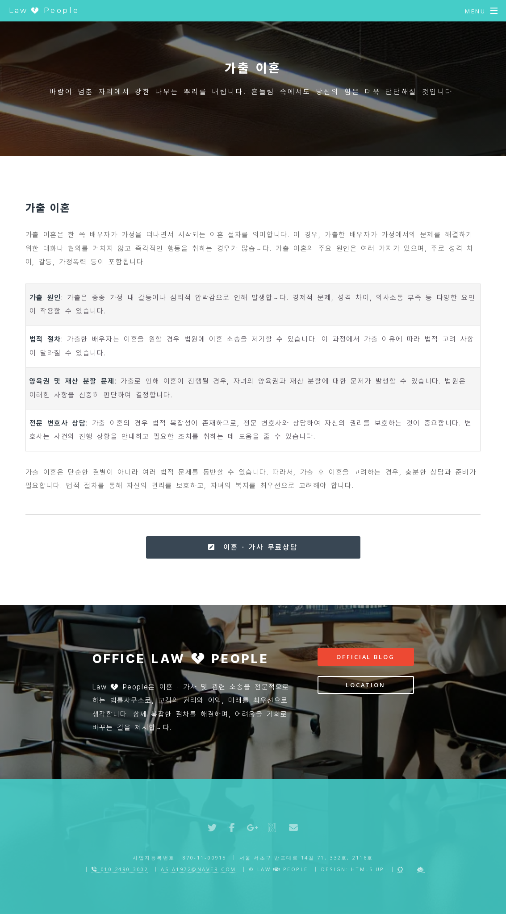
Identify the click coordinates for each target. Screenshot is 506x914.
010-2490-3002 (120, 869)
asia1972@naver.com (198, 869)
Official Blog (365, 657)
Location (365, 685)
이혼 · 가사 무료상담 (253, 547)
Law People (44, 10)
